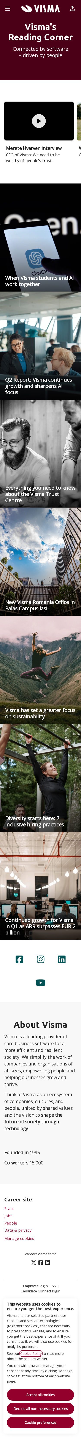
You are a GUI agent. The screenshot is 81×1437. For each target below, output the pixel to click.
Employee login (35, 1286)
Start (9, 1208)
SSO (55, 1286)
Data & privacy (18, 1230)
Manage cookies (19, 1238)
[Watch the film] (39, 121)
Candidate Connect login (40, 1291)
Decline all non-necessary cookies (40, 1408)
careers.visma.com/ (40, 1254)
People (10, 1223)
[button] (72, 9)
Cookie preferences (40, 1422)
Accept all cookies (40, 1394)
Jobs (8, 1215)
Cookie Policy (31, 1353)
